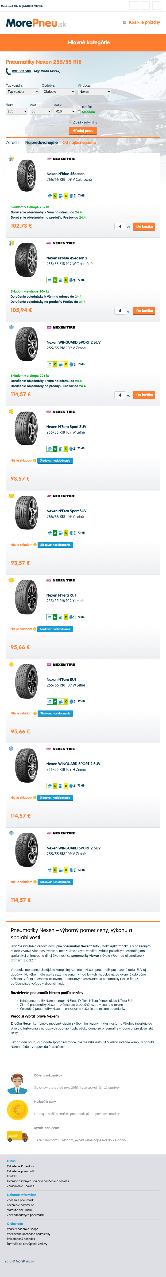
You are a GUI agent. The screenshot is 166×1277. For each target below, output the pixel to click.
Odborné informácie (21, 1195)
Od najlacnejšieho (79, 142)
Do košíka (144, 226)
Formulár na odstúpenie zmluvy (27, 1244)
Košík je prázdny (141, 22)
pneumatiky (110, 1028)
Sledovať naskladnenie (55, 461)
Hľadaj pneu (83, 130)
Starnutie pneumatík (19, 1210)
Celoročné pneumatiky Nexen (41, 1009)
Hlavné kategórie (83, 43)
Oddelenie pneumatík (21, 1171)
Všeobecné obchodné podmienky (28, 1234)
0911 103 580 (9, 6)
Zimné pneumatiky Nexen (38, 1005)
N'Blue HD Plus (77, 1001)
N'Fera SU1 (125, 1001)
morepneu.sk (34, 970)
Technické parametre (20, 1205)
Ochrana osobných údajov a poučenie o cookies (38, 1181)
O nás (11, 1161)
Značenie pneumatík (20, 1200)
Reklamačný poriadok (21, 1239)
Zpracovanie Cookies (20, 1186)
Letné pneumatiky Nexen (37, 1001)
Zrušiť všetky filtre (83, 122)
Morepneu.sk (36, 19)
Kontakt (11, 1176)
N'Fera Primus (98, 1001)
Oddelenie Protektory (20, 1166)
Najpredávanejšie (41, 142)
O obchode (15, 1224)
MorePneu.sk (25, 1261)
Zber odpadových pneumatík (25, 1215)
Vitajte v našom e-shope (22, 1229)
